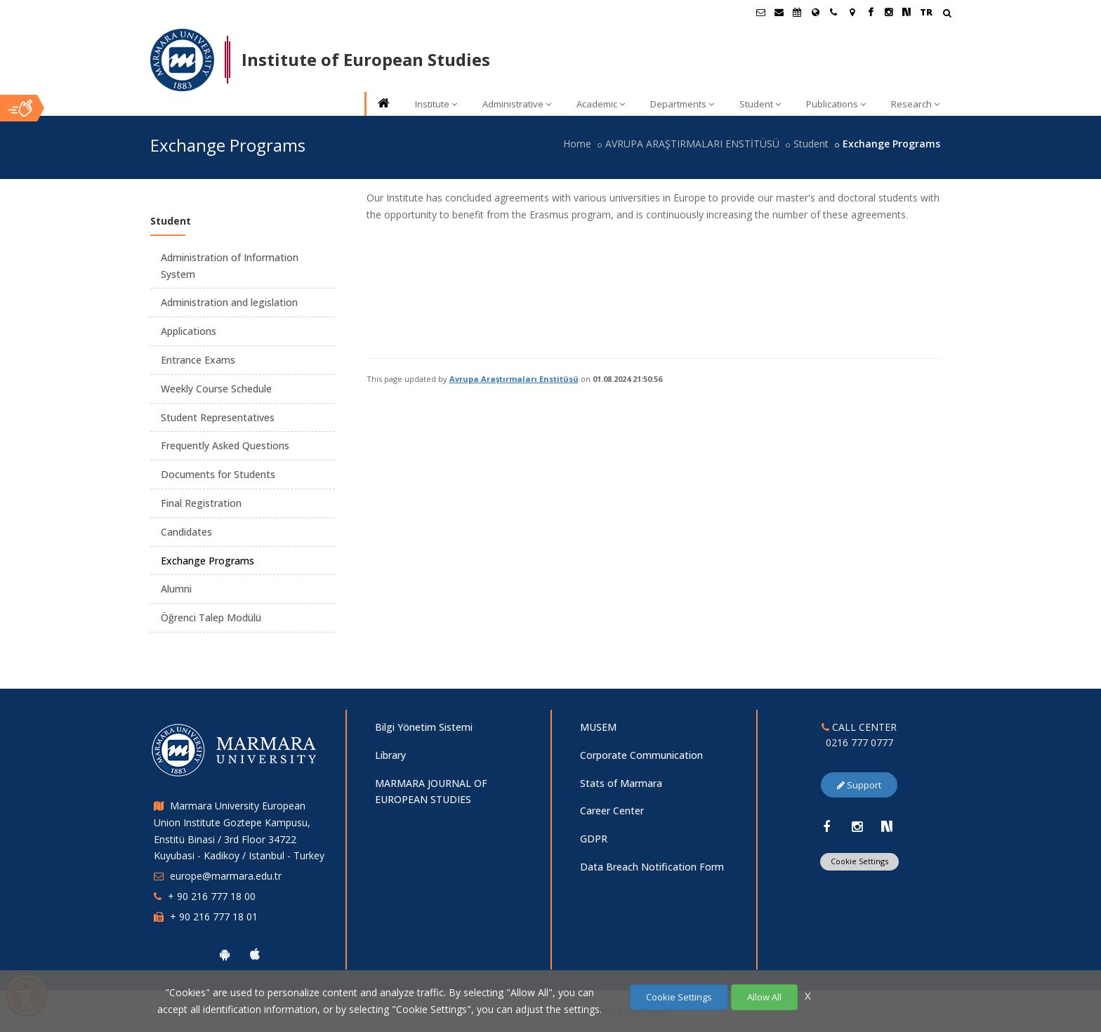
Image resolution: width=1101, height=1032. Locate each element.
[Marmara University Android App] (224, 954)
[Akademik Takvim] (797, 11)
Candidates (186, 531)
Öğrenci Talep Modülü (211, 617)
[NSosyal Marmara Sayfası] (906, 11)
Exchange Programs (207, 560)
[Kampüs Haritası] (852, 11)
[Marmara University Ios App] (255, 954)
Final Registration (201, 503)
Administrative (516, 104)
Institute (436, 104)
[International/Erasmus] (815, 11)
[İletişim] (833, 11)
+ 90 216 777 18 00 (212, 896)
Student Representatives (218, 417)
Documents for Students (218, 474)
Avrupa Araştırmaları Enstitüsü (514, 378)
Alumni (176, 588)
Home (577, 143)
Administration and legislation (229, 302)
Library (390, 755)
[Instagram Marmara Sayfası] (888, 11)
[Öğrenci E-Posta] (760, 11)
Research (915, 104)
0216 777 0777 (859, 742)
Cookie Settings (859, 861)
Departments (682, 104)
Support (859, 785)
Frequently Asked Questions (225, 445)
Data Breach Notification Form (652, 866)
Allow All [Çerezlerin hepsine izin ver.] (764, 997)
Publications (836, 104)
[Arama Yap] (946, 14)
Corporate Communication (641, 755)
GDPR (593, 838)
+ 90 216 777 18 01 (214, 916)
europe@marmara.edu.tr (226, 875)
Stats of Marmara (621, 783)
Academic (600, 104)
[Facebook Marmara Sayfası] (870, 11)
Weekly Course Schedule (216, 388)
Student (760, 104)
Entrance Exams (198, 359)
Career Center (612, 810)
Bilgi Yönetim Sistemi (424, 727)
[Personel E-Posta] (779, 11)
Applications (188, 331)
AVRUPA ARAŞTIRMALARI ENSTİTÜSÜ (692, 143)
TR (926, 12)
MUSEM (598, 727)
